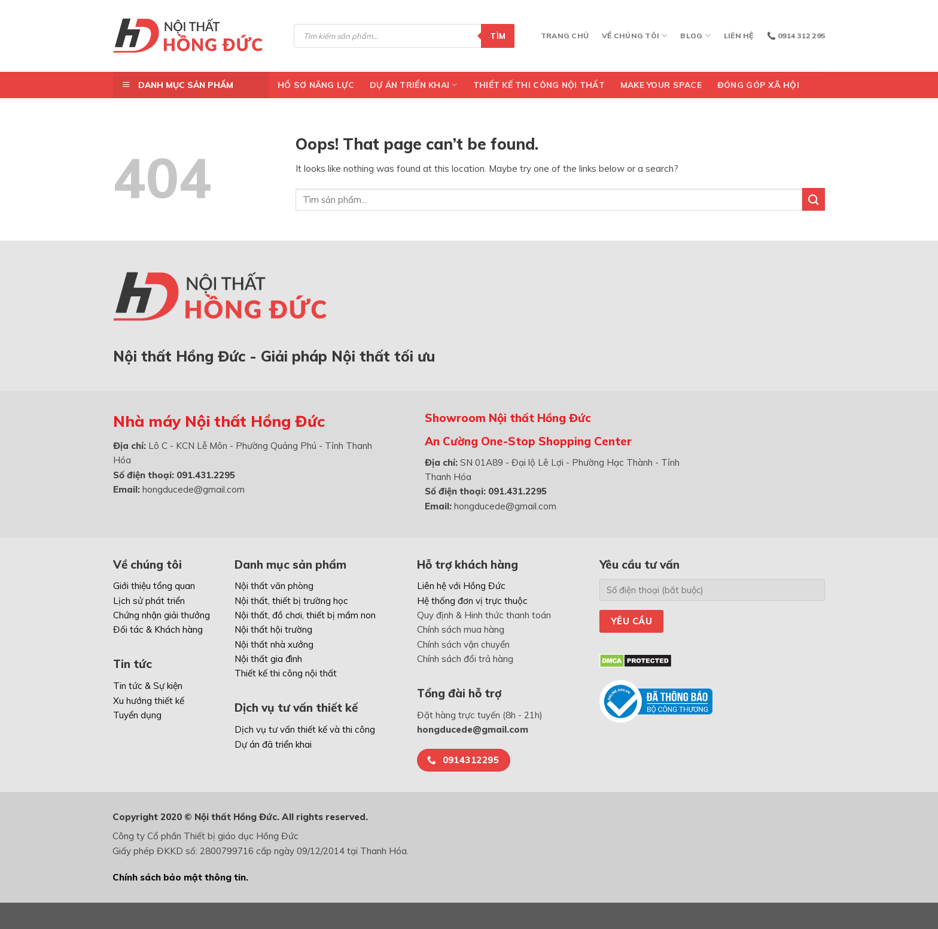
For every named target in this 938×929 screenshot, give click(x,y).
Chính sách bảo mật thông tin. (180, 877)
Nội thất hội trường (273, 629)
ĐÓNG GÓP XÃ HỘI (758, 85)
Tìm (497, 36)
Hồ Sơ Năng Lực (316, 85)
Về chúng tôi (634, 35)
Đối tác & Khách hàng (158, 629)
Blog (695, 35)
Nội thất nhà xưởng (273, 644)
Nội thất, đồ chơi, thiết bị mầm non (305, 615)
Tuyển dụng (137, 715)
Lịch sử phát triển (149, 600)
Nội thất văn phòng (273, 585)
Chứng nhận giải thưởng (161, 615)
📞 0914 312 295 (796, 35)
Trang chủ (565, 35)
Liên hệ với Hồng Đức (461, 585)
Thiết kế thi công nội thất (539, 85)
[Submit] (813, 199)
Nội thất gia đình (268, 658)
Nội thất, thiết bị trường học (291, 600)
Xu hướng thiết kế (148, 700)
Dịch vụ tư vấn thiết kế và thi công (304, 729)
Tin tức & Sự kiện (147, 685)
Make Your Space (661, 85)
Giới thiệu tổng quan (154, 585)
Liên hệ (739, 35)
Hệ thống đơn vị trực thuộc (472, 600)
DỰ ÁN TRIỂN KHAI (414, 84)
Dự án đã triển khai (273, 744)
